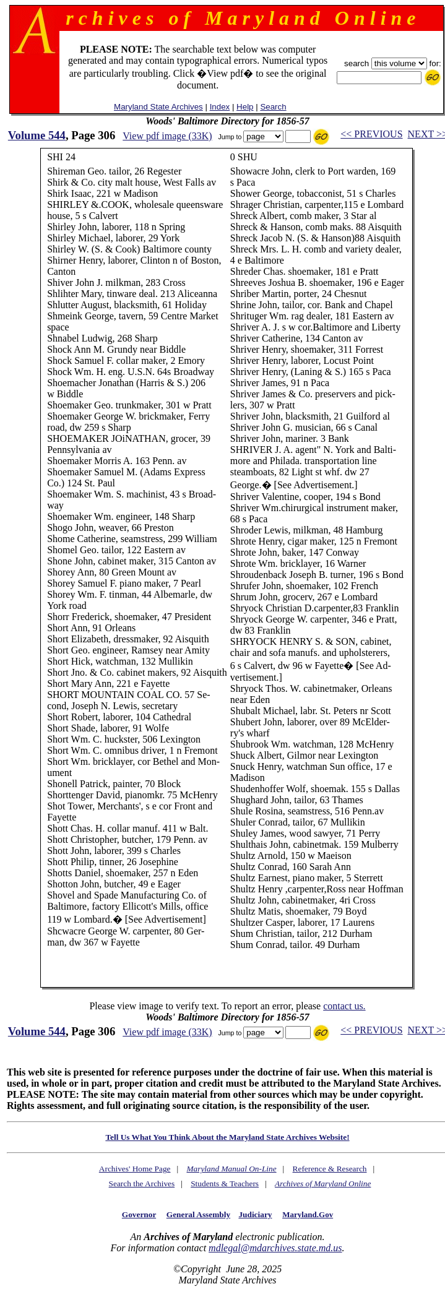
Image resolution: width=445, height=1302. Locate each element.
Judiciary (255, 1214)
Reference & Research (330, 1168)
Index (220, 106)
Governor (139, 1214)
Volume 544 (37, 135)
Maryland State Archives (158, 106)
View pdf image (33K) (167, 136)
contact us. (344, 1006)
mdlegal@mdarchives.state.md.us (275, 1248)
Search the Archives (142, 1183)
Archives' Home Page (135, 1168)
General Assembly (198, 1214)
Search (273, 106)
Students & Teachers (225, 1183)
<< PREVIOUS (371, 134)
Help (244, 106)
